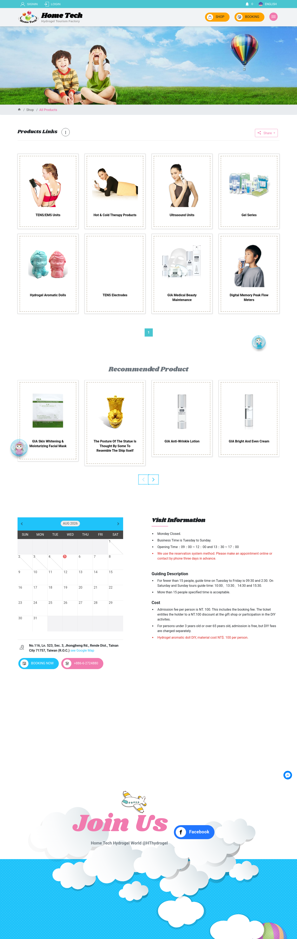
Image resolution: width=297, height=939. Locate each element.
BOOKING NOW (37, 663)
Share (265, 133)
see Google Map (82, 650)
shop (30, 110)
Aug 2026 (70, 523)
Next (153, 479)
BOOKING (247, 17)
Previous (143, 479)
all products (48, 110)
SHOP (215, 17)
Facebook (192, 832)
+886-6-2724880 (80, 663)
